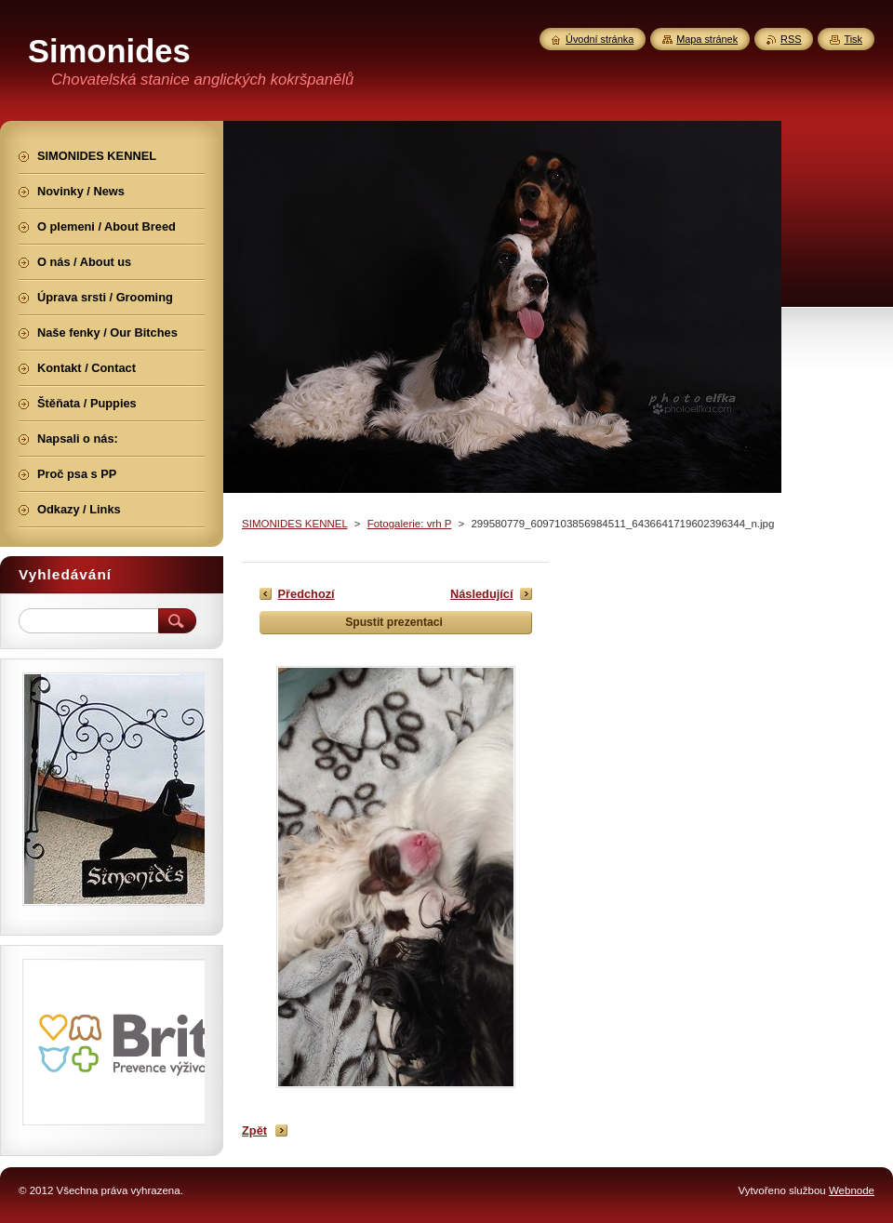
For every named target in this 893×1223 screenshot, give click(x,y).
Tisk (853, 39)
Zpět (254, 1130)
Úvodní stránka (599, 39)
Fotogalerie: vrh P (409, 523)
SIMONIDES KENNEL (294, 523)
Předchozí (306, 594)
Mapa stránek (707, 39)
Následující (481, 594)
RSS (790, 39)
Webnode (851, 1190)
